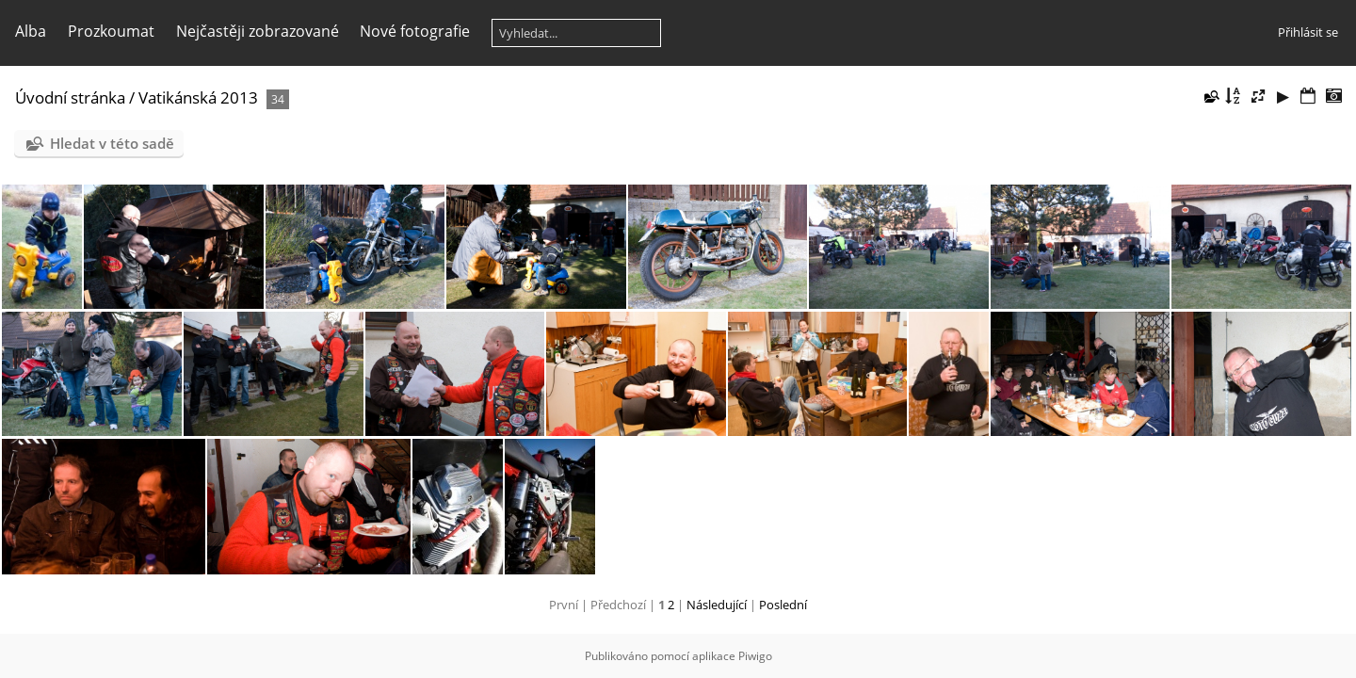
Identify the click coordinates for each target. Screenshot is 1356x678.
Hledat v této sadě (112, 143)
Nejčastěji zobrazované (257, 31)
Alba (30, 31)
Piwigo (755, 656)
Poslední (783, 604)
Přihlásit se (1308, 32)
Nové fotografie (415, 31)
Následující (716, 604)
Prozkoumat (111, 31)
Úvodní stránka (70, 97)
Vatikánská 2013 (198, 97)
